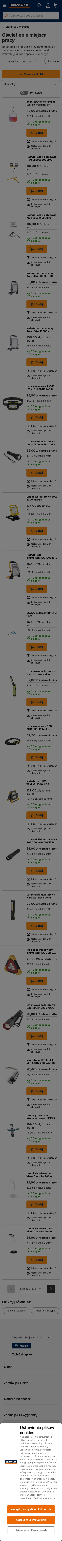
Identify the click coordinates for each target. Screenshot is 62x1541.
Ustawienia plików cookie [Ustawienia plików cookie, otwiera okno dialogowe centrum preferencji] (31, 1530)
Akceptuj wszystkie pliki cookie (31, 1509)
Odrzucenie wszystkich (31, 1520)
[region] (31, 1482)
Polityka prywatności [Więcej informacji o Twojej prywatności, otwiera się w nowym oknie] (44, 1498)
